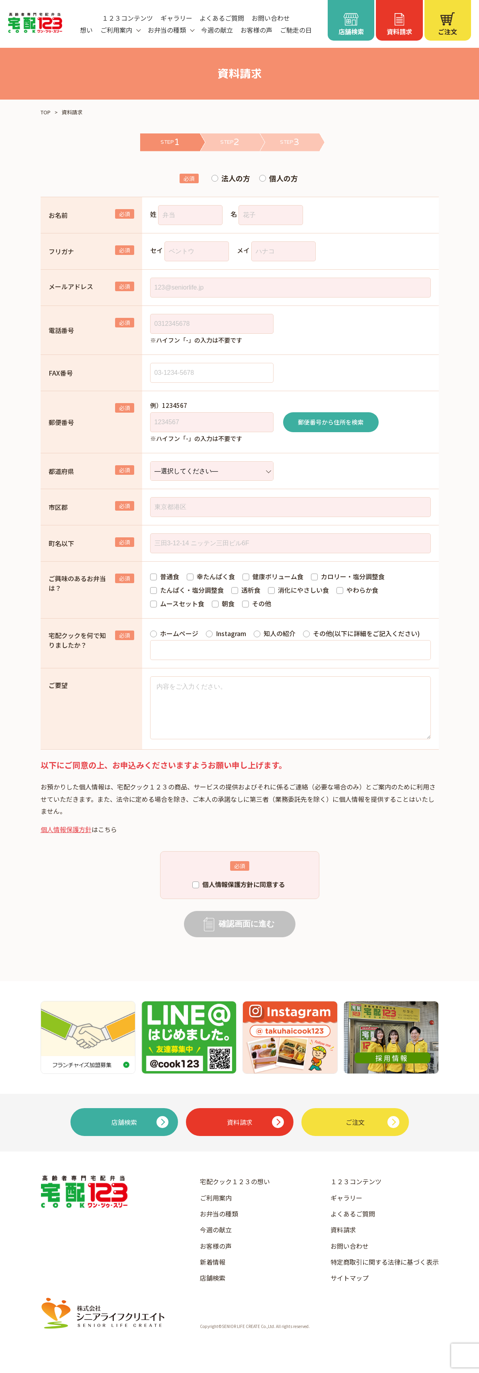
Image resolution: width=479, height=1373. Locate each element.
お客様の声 (256, 30)
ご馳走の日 (296, 30)
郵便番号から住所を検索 (331, 422)
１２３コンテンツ (127, 18)
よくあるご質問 (221, 18)
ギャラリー (176, 18)
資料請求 (343, 1241)
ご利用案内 (216, 1209)
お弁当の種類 (219, 1225)
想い (86, 30)
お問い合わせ (271, 18)
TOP (46, 112)
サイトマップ (349, 1289)
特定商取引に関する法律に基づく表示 (384, 1273)
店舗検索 (212, 1289)
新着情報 (212, 1273)
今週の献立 (217, 30)
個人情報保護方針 (66, 840)
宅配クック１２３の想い (235, 1192)
